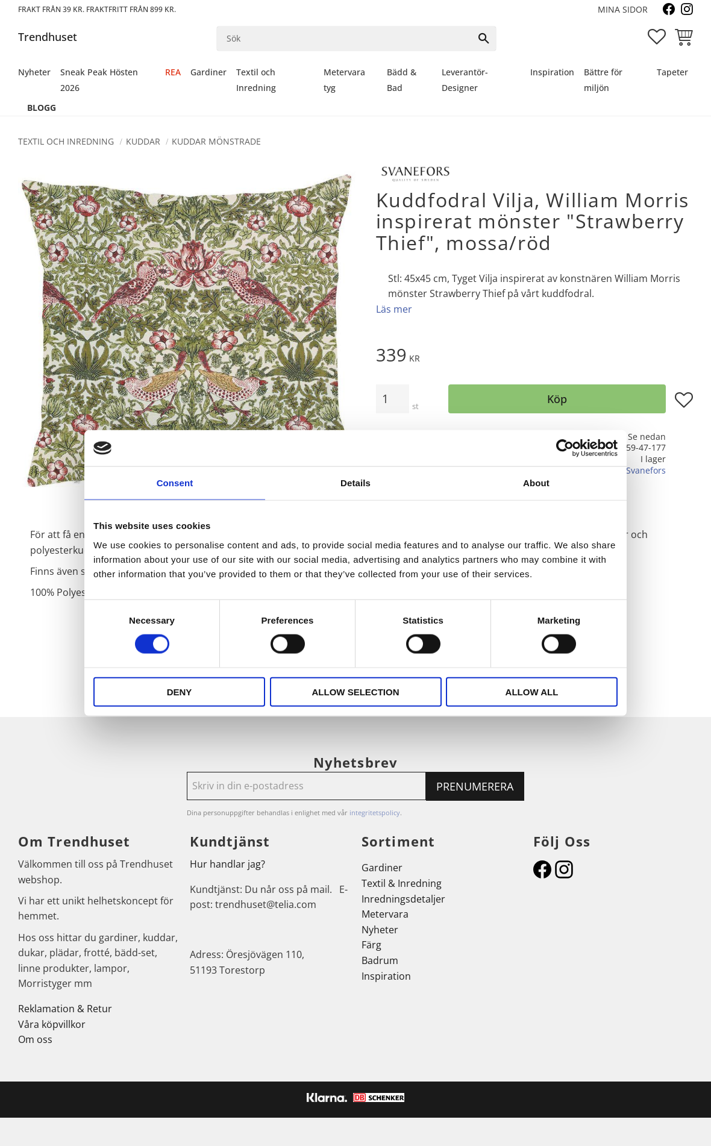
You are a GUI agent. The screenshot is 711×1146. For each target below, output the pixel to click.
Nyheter (380, 929)
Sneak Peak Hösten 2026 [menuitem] (99, 79)
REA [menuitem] (173, 72)
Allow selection (355, 691)
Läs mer (394, 309)
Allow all (532, 691)
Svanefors (646, 470)
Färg (371, 944)
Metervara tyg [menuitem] (344, 79)
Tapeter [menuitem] (672, 72)
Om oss (35, 1039)
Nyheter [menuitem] (34, 72)
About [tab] (536, 483)
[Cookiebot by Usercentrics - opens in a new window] (565, 448)
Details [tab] (355, 483)
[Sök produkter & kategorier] (344, 39)
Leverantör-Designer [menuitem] (465, 79)
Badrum (380, 960)
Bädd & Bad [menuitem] (401, 79)
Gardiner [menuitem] (208, 72)
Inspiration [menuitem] (552, 72)
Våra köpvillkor (52, 1024)
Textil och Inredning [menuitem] (256, 79)
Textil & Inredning (402, 883)
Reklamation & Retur (65, 1008)
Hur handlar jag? (227, 864)
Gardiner (382, 867)
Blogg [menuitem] (41, 107)
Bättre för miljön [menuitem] (603, 79)
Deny (179, 691)
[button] (657, 37)
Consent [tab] (175, 483)
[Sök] (484, 39)
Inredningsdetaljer (403, 899)
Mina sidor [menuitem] (623, 9)
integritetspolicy (374, 812)
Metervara (385, 914)
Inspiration (386, 976)
